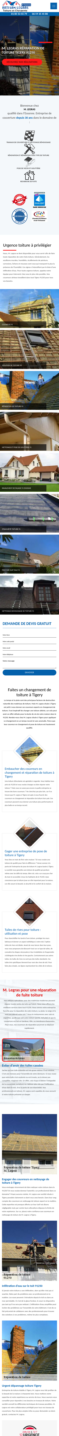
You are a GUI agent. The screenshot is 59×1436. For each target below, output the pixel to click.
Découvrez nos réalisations (22, 62)
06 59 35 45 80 (40, 13)
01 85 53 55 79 (19, 13)
